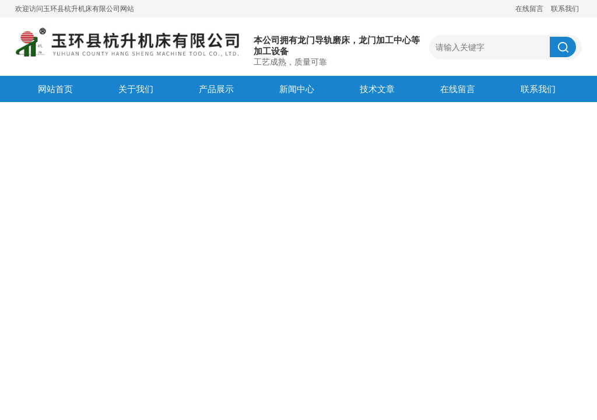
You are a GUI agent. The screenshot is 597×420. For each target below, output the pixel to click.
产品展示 (216, 89)
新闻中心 (296, 89)
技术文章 (377, 89)
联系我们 (565, 9)
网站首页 (55, 89)
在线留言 (529, 9)
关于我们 (135, 89)
